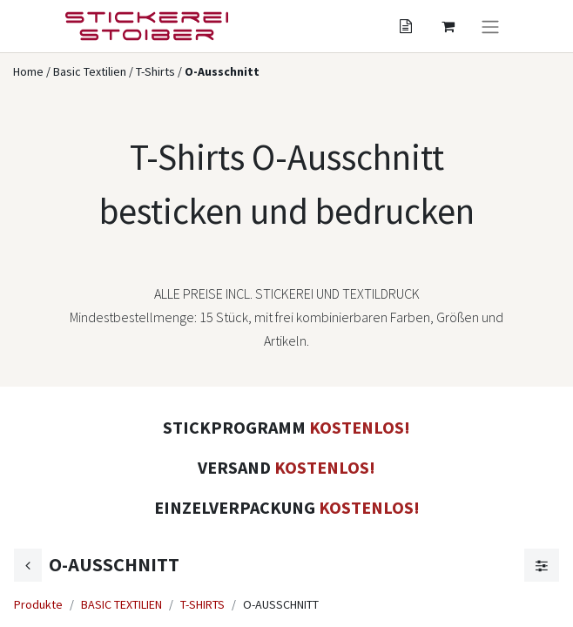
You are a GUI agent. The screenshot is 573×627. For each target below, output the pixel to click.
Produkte (38, 604)
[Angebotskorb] (405, 26)
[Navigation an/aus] (490, 26)
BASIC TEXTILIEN (121, 604)
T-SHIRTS (202, 604)
